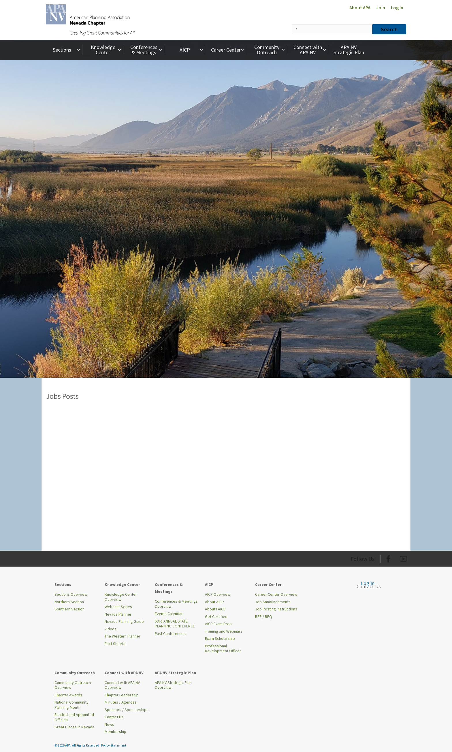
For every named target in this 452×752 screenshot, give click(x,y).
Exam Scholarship (220, 638)
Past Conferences (170, 633)
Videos (110, 628)
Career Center (228, 49)
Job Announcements (273, 601)
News (109, 724)
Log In (397, 7)
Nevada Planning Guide (124, 621)
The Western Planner (122, 636)
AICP (192, 49)
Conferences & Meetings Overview (176, 604)
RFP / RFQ (263, 616)
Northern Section (69, 601)
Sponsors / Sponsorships (126, 709)
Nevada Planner (118, 614)
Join (380, 7)
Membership (115, 731)
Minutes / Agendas (121, 702)
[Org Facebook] (388, 558)
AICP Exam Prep (218, 623)
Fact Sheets (115, 643)
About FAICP (215, 609)
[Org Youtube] (403, 558)
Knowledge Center (107, 50)
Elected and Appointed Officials (74, 717)
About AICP (214, 601)
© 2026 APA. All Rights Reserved (77, 745)
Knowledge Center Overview (121, 597)
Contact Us (114, 716)
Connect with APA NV (310, 50)
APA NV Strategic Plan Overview (173, 685)
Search (389, 29)
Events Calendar (169, 613)
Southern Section (69, 609)
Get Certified (216, 616)
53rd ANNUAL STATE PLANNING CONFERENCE (175, 623)
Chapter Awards (68, 695)
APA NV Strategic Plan (349, 50)
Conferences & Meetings (146, 50)
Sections (67, 49)
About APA (359, 7)
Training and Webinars (223, 631)
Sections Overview (70, 594)
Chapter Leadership (122, 695)
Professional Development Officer (223, 648)
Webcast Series (118, 606)
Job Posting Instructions (276, 609)
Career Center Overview (276, 594)
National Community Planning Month (71, 705)
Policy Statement (113, 745)
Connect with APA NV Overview (122, 685)
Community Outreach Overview (72, 685)
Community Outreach (270, 50)
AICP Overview (217, 594)
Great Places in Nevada (74, 727)
